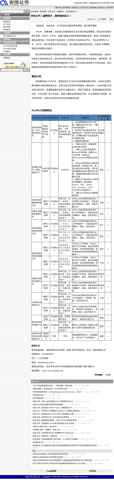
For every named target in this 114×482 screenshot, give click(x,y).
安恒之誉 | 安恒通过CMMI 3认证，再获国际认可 (52, 408)
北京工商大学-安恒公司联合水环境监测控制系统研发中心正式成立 (59, 463)
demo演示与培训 (9, 49)
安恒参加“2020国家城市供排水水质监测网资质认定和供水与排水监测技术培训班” (65, 445)
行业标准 (6, 51)
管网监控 (6, 58)
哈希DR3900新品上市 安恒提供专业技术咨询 (50, 454)
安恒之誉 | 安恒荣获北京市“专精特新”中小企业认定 (53, 433)
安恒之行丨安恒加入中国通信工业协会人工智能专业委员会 (56, 411)
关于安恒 (109, 8)
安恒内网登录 (38, 398)
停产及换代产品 (9, 36)
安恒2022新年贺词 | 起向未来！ (45, 426)
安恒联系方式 (38, 442)
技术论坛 (101, 8)
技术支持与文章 (9, 43)
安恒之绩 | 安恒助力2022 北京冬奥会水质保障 (51, 417)
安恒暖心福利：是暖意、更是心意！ (47, 430)
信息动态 (75, 8)
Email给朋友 (51, 471)
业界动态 (6, 39)
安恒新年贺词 (38, 395)
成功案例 (92, 8)
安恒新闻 (6, 18)
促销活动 (6, 22)
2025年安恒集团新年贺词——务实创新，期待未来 (52, 386)
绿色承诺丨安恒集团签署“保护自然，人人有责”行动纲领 (55, 439)
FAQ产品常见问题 (10, 46)
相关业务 (6, 55)
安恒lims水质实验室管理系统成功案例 (48, 404)
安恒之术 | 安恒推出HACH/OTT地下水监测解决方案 (53, 414)
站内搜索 (66, 8)
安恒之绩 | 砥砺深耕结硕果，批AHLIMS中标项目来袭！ (55, 420)
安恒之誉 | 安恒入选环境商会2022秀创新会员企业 (53, 401)
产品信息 (6, 33)
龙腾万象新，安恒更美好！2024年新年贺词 (50, 389)
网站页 (58, 8)
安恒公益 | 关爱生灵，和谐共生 (45, 436)
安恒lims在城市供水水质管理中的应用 (48, 457)
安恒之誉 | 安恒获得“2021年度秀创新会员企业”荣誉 (53, 423)
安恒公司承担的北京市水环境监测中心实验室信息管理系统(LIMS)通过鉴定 (62, 460)
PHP (44, 168)
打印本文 (92, 471)
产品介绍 (83, 8)
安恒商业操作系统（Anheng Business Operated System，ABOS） (58, 392)
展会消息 (6, 27)
